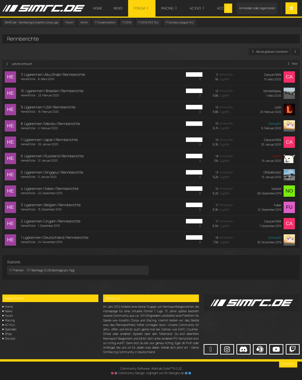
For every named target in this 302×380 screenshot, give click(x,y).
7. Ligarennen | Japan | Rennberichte (49, 139)
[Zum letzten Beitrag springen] (289, 77)
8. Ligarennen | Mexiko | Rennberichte (50, 123)
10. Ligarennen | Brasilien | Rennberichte (52, 90)
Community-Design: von (151, 373)
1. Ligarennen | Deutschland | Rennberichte (54, 237)
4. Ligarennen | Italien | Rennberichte (50, 188)
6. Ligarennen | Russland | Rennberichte (52, 156)
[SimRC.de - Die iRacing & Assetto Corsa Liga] (43, 8)
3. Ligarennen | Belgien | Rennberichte (51, 204)
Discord (10, 338)
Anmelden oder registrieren (257, 8)
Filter (292, 64)
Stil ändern (288, 364)
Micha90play (272, 91)
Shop (8, 334)
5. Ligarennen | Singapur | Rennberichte (52, 172)
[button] (295, 51)
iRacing (10, 320)
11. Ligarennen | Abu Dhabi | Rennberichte (53, 74)
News (9, 311)
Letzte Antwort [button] (22, 64)
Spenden (11, 329)
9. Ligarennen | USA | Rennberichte (48, 107)
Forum (9, 315)
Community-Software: (151, 368)
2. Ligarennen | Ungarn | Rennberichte (50, 221)
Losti (278, 107)
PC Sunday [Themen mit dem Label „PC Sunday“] (194, 75)
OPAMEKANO (272, 172)
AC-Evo (10, 325)
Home (9, 306)
